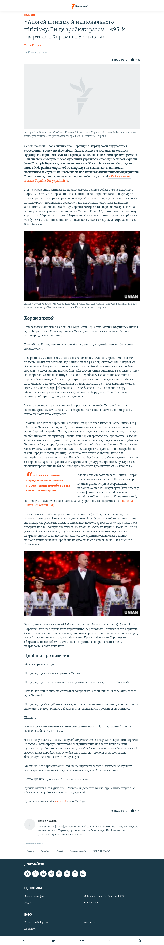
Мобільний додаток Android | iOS (104, 896)
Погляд (29, 15)
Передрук (30, 929)
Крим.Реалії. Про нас (37, 922)
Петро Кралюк (33, 45)
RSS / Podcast (91, 902)
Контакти (89, 922)
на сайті (60, 801)
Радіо (27, 902)
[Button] (119, 60)
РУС (111, 940)
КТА (82, 940)
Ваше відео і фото (34, 896)
